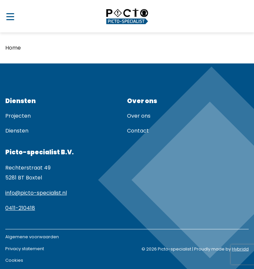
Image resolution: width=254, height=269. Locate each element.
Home (13, 48)
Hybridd (240, 249)
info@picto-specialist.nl (36, 193)
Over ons (138, 116)
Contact (138, 130)
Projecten (18, 116)
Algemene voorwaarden (32, 237)
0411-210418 (20, 208)
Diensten (16, 130)
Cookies (14, 260)
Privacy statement (24, 249)
